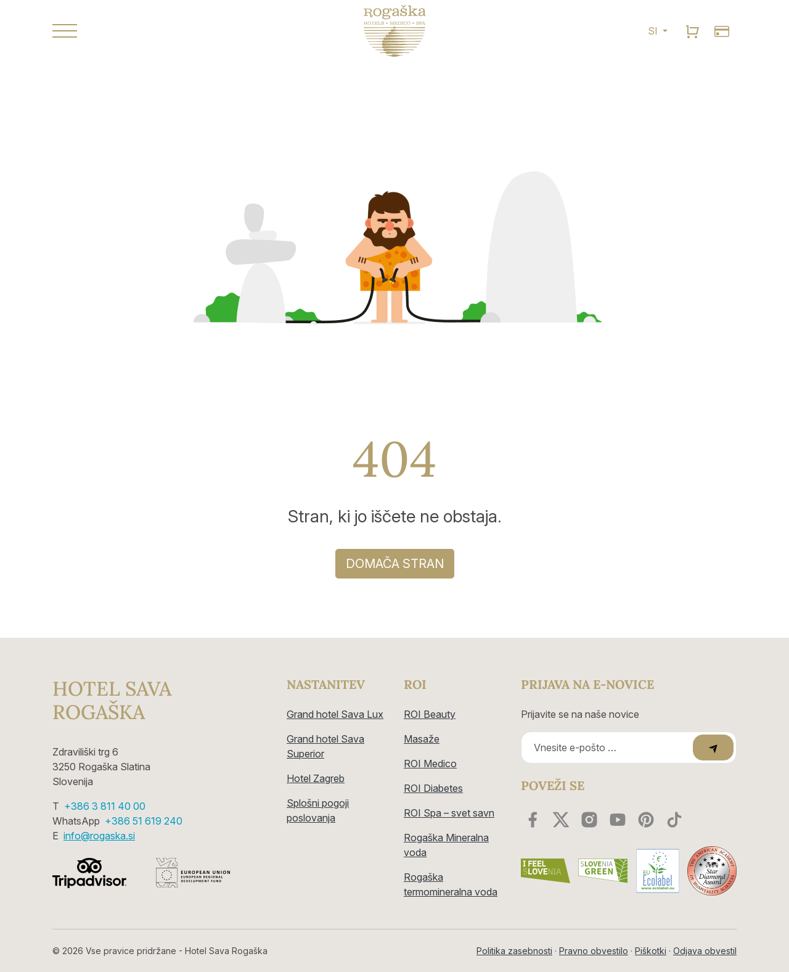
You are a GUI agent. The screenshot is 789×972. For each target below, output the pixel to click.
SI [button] (654, 31)
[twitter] (561, 819)
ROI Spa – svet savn (449, 813)
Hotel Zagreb (316, 778)
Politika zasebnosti (514, 950)
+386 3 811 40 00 (104, 806)
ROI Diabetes (433, 788)
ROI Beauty (430, 714)
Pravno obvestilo (593, 950)
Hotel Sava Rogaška (111, 701)
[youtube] (617, 819)
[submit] (713, 747)
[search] (692, 31)
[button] (160, 31)
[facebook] (532, 819)
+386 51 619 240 (143, 821)
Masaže (421, 739)
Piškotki (650, 950)
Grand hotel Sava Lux (335, 714)
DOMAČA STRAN (395, 563)
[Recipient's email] (608, 747)
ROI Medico (430, 763)
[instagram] (589, 819)
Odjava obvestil (705, 950)
